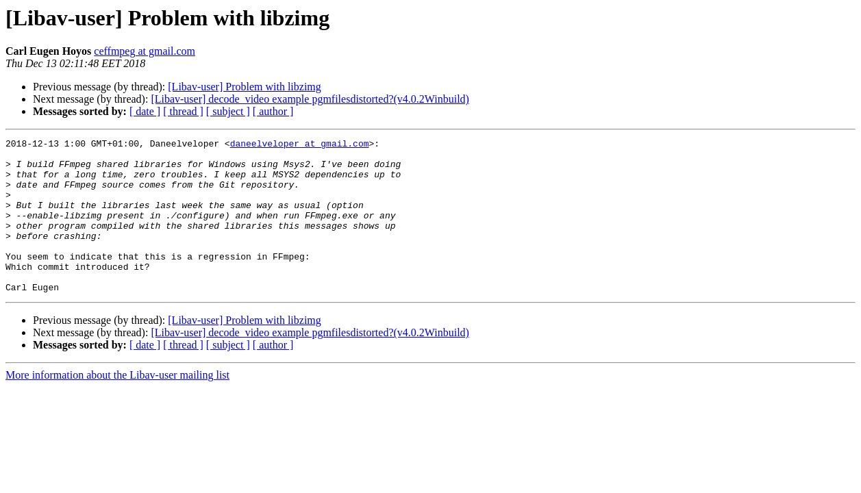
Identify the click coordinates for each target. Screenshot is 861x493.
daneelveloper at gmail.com (299, 145)
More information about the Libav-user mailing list (117, 406)
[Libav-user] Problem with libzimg (244, 86)
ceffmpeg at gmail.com (144, 51)
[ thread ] (183, 111)
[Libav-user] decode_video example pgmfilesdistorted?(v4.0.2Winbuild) (310, 99)
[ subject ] (228, 111)
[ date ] (144, 111)
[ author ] (273, 111)
